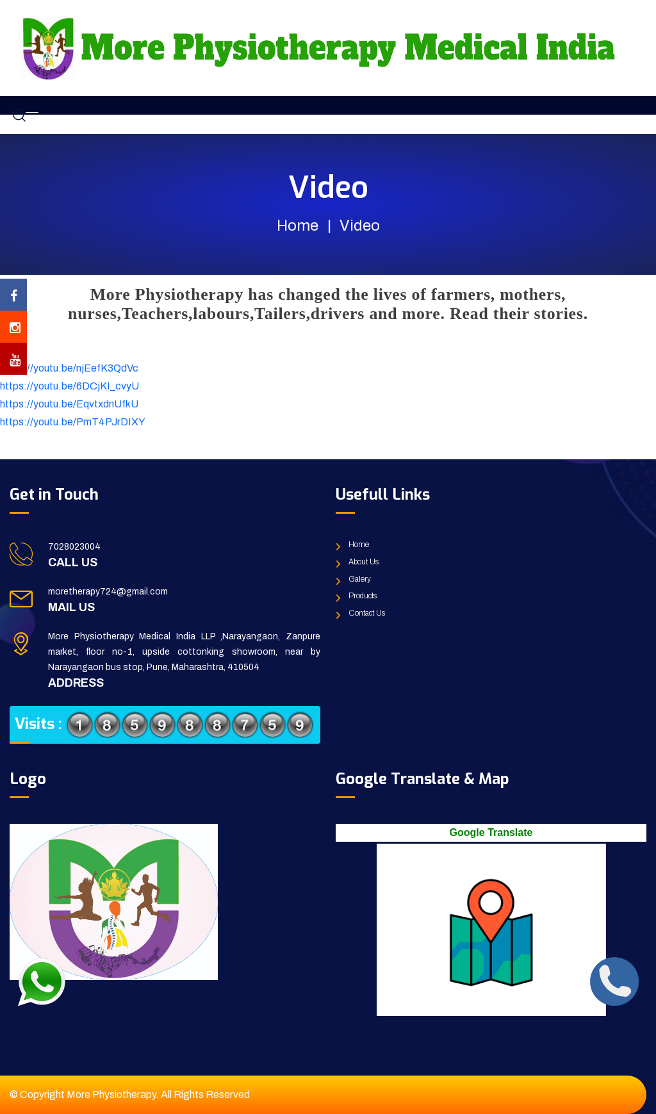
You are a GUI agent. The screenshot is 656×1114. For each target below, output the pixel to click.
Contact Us (366, 613)
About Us (363, 561)
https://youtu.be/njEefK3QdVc (69, 368)
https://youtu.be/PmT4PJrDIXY (72, 421)
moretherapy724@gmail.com (108, 591)
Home (297, 225)
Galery (359, 579)
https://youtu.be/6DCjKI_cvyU (69, 386)
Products (362, 595)
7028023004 (74, 547)
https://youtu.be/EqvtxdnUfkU (69, 403)
